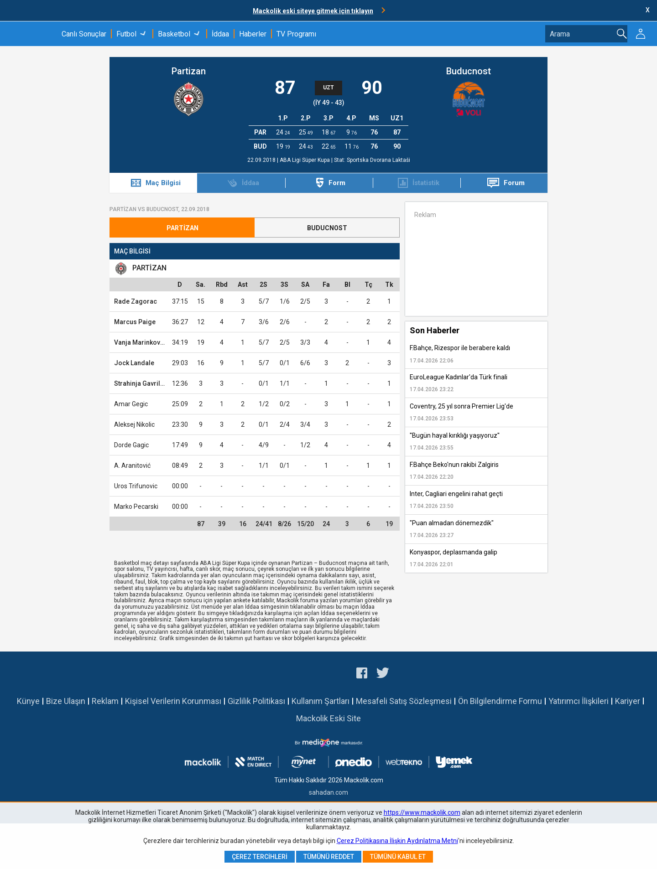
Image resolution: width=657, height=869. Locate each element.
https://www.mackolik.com (422, 812)
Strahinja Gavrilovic (143, 383)
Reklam (105, 701)
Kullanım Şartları (320, 701)
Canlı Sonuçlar (84, 34)
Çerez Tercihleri (259, 856)
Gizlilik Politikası (256, 701)
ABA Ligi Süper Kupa (305, 160)
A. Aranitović (132, 465)
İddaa (220, 34)
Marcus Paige (135, 322)
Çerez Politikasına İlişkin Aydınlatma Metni (397, 840)
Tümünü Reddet (328, 856)
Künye (28, 701)
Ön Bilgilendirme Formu (500, 701)
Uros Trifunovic (135, 486)
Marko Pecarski (136, 506)
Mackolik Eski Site (328, 718)
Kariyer (627, 701)
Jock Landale (134, 363)
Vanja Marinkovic (140, 342)
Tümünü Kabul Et (398, 856)
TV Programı (296, 34)
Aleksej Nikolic (134, 424)
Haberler (252, 34)
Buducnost (468, 71)
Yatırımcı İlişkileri (578, 701)
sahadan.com (328, 792)
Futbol (126, 34)
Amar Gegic (131, 404)
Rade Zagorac (135, 301)
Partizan (189, 71)
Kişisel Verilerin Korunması (173, 701)
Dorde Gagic (131, 445)
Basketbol (174, 34)
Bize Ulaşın (65, 701)
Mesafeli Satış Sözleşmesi (404, 701)
